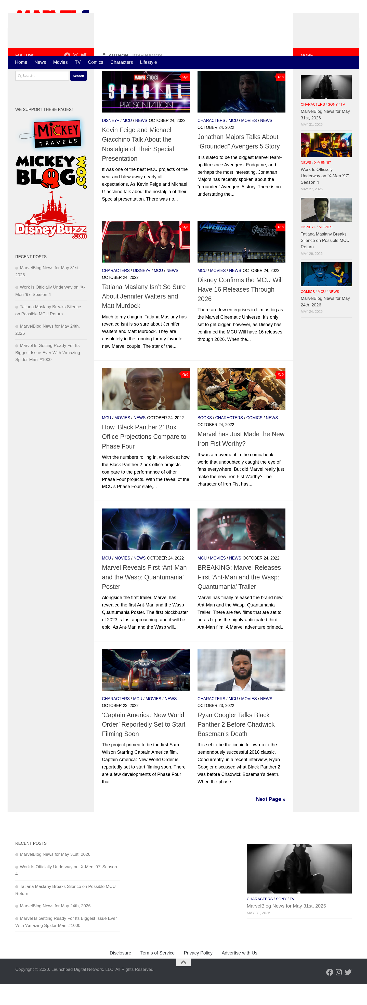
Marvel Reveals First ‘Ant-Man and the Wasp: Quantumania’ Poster (144, 598)
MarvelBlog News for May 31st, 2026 (55, 875)
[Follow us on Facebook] (67, 76)
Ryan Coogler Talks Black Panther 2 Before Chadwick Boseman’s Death (236, 745)
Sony (333, 125)
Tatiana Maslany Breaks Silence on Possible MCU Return (325, 261)
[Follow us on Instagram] (75, 76)
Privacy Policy (198, 973)
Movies (60, 62)
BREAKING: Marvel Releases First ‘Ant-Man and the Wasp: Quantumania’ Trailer (239, 598)
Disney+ (110, 141)
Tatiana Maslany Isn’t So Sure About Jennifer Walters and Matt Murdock (144, 317)
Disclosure (120, 973)
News (40, 62)
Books (205, 438)
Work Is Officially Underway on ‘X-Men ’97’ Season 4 (325, 197)
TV (78, 62)
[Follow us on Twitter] (84, 76)
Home (21, 62)
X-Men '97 (322, 183)
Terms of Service (157, 973)
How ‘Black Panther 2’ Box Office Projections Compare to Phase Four (144, 457)
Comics (95, 62)
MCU (127, 141)
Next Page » (270, 820)
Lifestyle (148, 62)
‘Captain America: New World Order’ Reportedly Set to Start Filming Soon (143, 745)
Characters (121, 62)
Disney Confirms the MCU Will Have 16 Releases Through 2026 (240, 310)
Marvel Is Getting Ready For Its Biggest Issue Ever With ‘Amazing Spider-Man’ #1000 (47, 373)
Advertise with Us (239, 973)
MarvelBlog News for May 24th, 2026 (55, 926)
